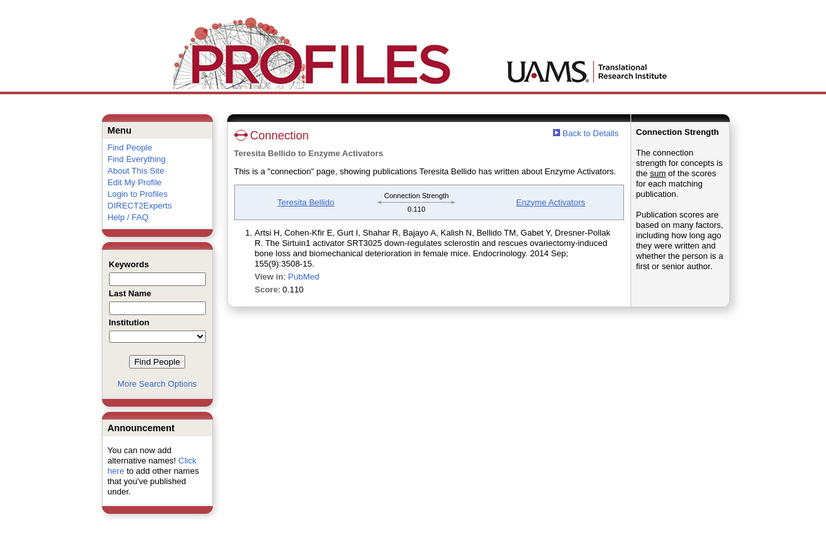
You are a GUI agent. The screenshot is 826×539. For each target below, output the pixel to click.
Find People (130, 147)
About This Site (136, 171)
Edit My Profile (135, 182)
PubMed (303, 276)
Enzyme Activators (550, 202)
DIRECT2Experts (140, 205)
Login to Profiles (138, 194)
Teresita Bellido (305, 202)
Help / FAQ (128, 217)
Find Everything (137, 159)
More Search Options (157, 384)
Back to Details (591, 133)
